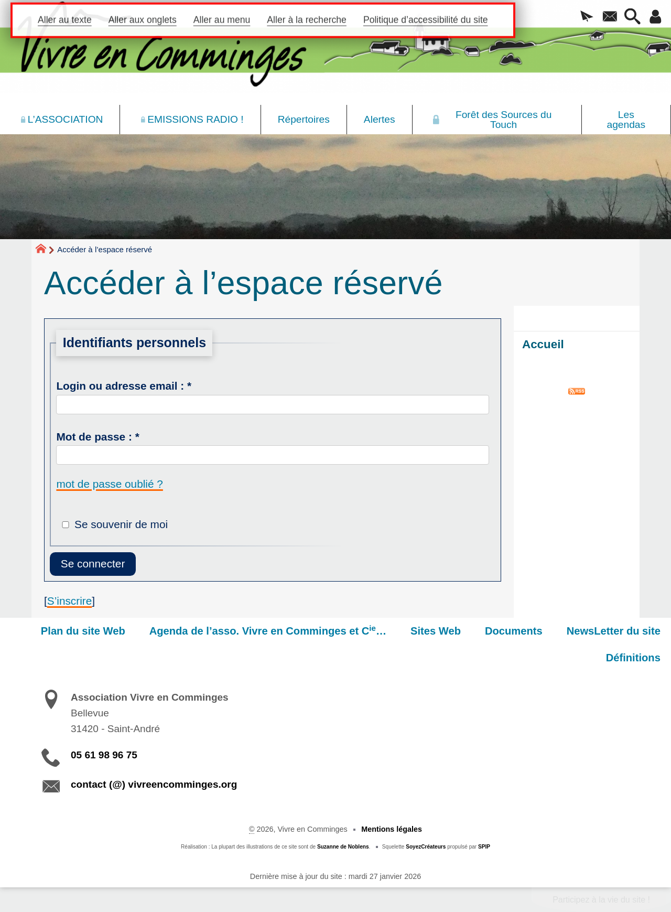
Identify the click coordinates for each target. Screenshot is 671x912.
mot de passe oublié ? (109, 484)
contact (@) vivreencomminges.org (154, 784)
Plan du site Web (83, 631)
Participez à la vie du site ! (601, 899)
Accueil (543, 344)
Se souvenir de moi (121, 524)
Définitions (633, 657)
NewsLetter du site (614, 631)
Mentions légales (391, 829)
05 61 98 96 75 (104, 754)
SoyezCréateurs (426, 847)
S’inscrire (69, 601)
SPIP (484, 847)
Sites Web (435, 631)
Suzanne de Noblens (343, 847)
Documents (514, 631)
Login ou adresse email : (123, 386)
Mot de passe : (97, 437)
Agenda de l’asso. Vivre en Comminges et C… (267, 630)
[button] (587, 17)
